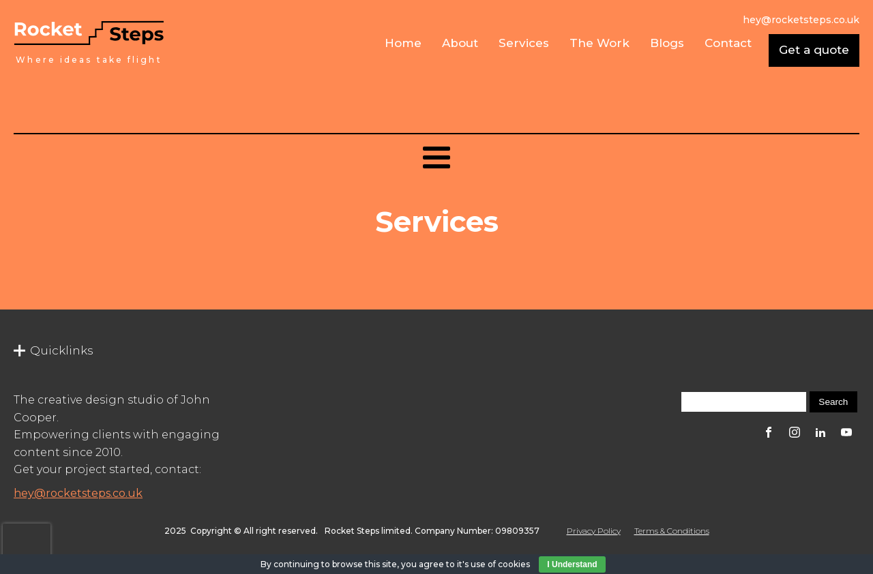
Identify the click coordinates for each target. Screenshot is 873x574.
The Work (599, 43)
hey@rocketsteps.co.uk (78, 493)
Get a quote (814, 50)
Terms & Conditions (671, 531)
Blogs (667, 43)
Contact (728, 43)
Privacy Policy (594, 531)
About (460, 43)
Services (524, 43)
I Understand (572, 564)
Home (403, 43)
